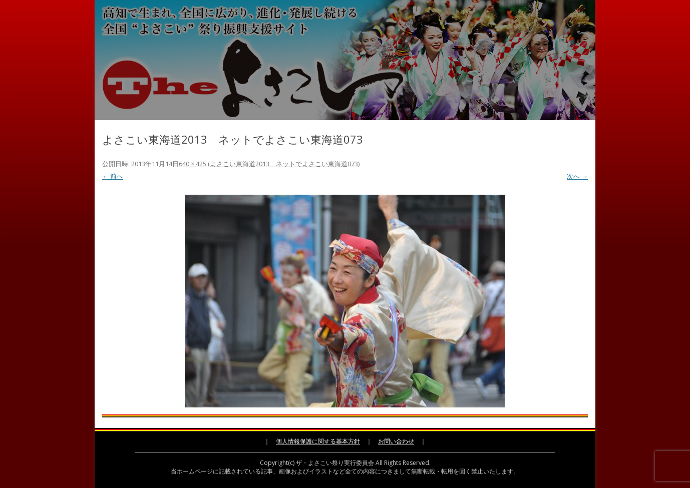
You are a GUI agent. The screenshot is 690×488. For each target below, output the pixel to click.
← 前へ (112, 176)
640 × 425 (192, 163)
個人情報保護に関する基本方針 (318, 441)
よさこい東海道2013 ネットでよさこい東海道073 (284, 163)
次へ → (577, 176)
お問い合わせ (396, 441)
